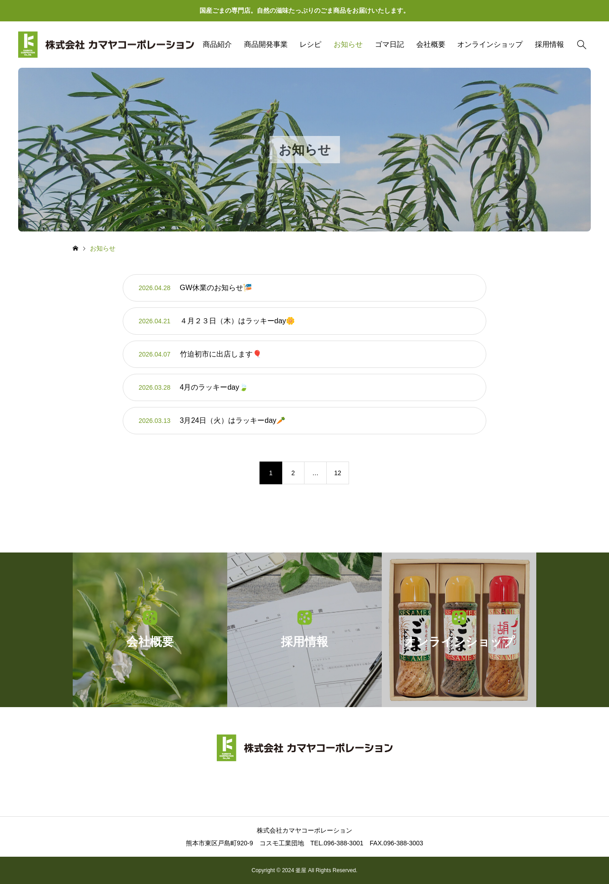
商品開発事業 (266, 44)
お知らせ (348, 44)
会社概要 (430, 44)
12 (337, 473)
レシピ (310, 44)
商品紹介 (217, 44)
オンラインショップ (490, 44)
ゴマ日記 (389, 44)
